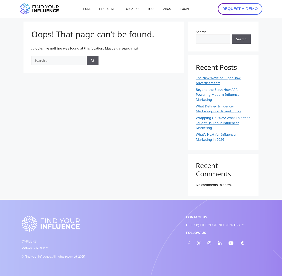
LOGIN (186, 9)
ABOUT (168, 8)
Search (201, 32)
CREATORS (133, 8)
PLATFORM (108, 9)
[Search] (93, 60)
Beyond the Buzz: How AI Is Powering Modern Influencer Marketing (218, 94)
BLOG (151, 8)
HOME (87, 8)
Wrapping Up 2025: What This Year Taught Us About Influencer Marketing (223, 122)
